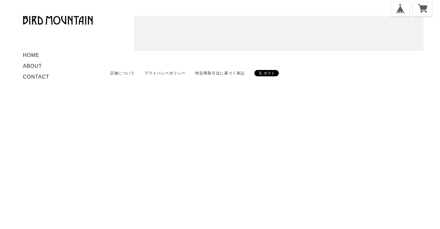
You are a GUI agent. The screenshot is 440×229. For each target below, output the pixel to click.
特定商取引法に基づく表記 (220, 73)
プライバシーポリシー (165, 73)
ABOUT (32, 66)
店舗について (122, 73)
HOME (31, 55)
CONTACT (36, 77)
